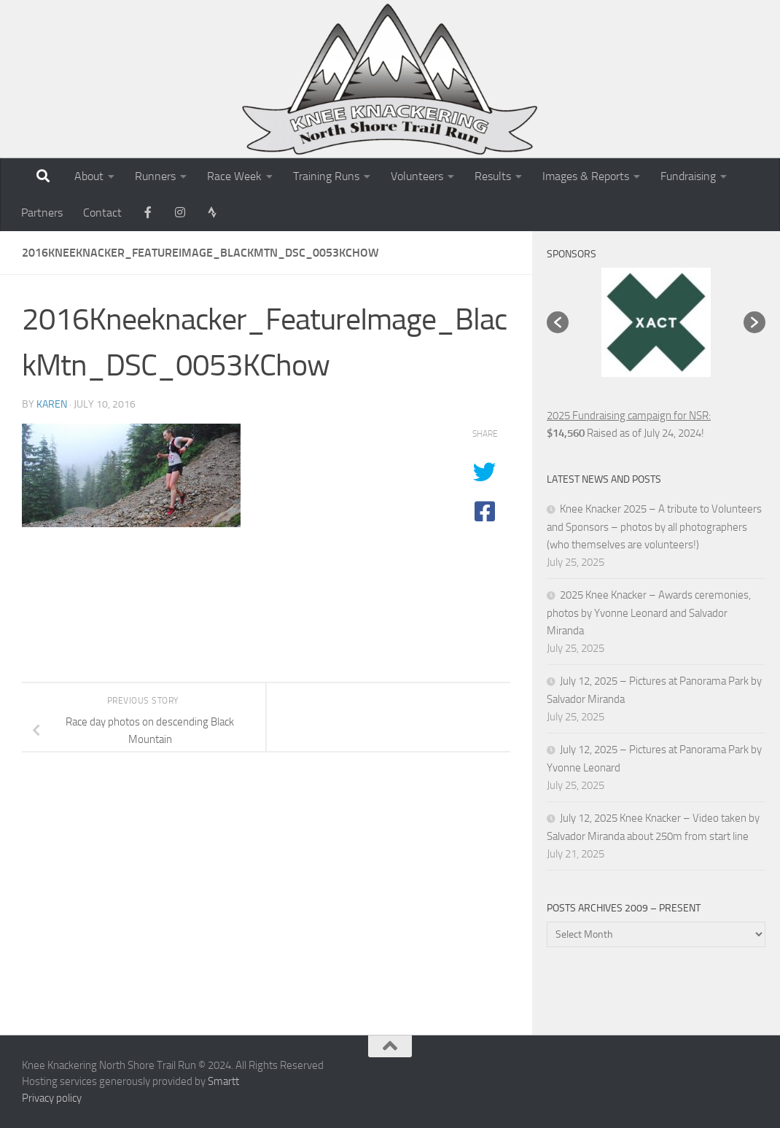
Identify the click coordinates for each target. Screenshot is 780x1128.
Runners (155, 176)
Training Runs (326, 176)
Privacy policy (52, 1098)
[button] (558, 322)
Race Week (234, 176)
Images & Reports (585, 176)
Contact (102, 212)
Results (493, 176)
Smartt (223, 1081)
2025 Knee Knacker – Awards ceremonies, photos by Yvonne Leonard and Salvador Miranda (649, 612)
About (89, 176)
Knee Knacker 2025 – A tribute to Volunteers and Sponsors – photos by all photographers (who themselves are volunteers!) (654, 526)
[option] (656, 322)
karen (51, 404)
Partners (42, 212)
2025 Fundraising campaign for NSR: (629, 415)
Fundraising (688, 176)
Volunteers (417, 176)
